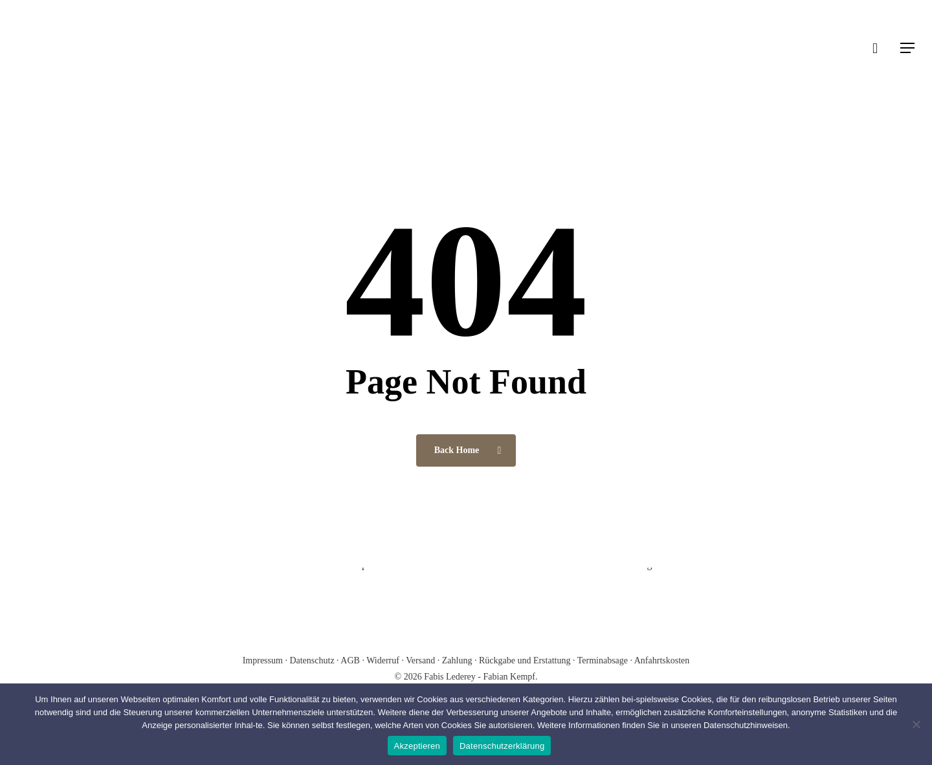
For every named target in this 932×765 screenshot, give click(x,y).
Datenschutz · (314, 660)
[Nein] (915, 724)
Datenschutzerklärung (502, 746)
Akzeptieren (417, 746)
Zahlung (457, 660)
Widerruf (382, 660)
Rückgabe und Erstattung (525, 660)
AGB (351, 660)
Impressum (264, 660)
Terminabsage (602, 660)
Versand (420, 660)
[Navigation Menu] (908, 47)
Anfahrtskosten (662, 660)
